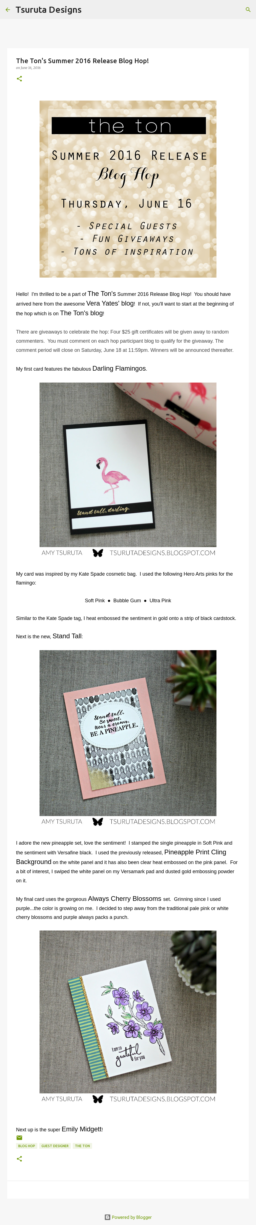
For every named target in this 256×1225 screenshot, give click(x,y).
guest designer (55, 1146)
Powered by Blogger (128, 1217)
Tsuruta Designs (48, 9)
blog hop (26, 1146)
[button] (19, 79)
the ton (82, 1146)
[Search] (89, 9)
